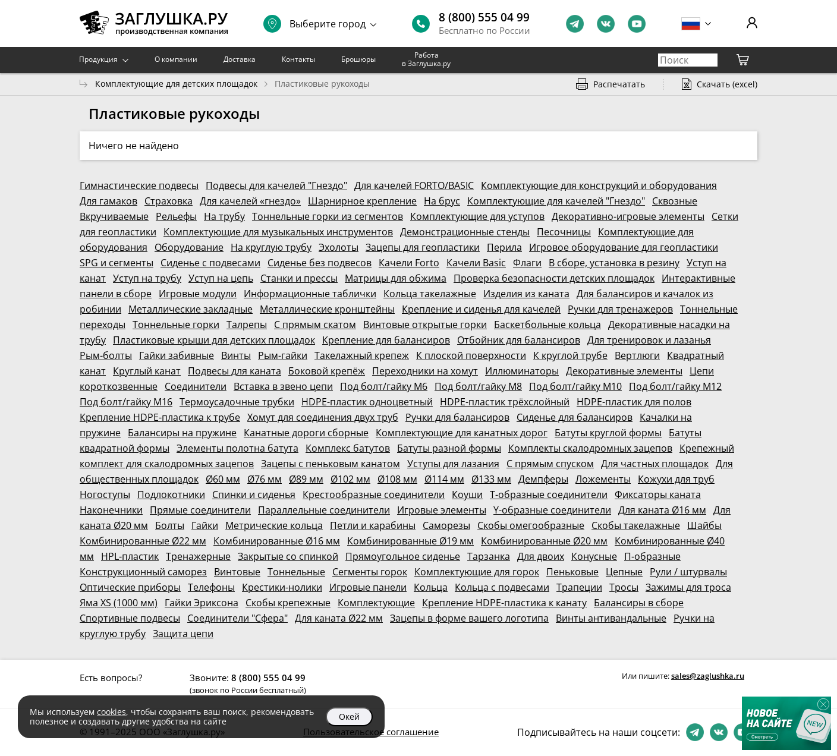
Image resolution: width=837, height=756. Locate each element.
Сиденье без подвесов (320, 262)
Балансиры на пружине (182, 432)
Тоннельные (296, 571)
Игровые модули (198, 293)
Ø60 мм (223, 479)
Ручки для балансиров (457, 417)
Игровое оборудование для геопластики (623, 247)
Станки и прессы (299, 278)
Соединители (195, 386)
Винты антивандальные (611, 618)
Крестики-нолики (282, 587)
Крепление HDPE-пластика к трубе (160, 417)
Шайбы (704, 525)
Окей (349, 716)
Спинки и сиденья (253, 494)
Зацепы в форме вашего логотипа (469, 618)
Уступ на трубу (147, 278)
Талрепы (246, 324)
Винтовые (237, 571)
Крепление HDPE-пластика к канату (504, 602)
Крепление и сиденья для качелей (481, 309)
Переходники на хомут (425, 370)
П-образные (652, 556)
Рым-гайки (282, 355)
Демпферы (543, 479)
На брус (442, 200)
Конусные (594, 556)
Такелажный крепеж (361, 355)
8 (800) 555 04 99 (484, 17)
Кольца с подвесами (502, 587)
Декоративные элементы (624, 370)
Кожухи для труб (676, 479)
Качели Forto (409, 262)
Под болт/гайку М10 (575, 386)
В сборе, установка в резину (614, 262)
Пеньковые (572, 571)
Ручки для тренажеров (620, 309)
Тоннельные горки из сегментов (327, 216)
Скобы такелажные (635, 525)
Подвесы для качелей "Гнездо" (276, 185)
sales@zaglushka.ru (707, 675)
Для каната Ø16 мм (662, 509)
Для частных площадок (655, 463)
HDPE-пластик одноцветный (367, 401)
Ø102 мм (350, 479)
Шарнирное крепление (362, 200)
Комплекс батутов (348, 448)
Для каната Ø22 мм (339, 618)
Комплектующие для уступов (477, 216)
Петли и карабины (373, 525)
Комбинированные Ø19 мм (410, 540)
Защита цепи (183, 633)
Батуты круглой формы (608, 432)
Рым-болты (106, 355)
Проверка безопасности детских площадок (554, 278)
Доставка (240, 59)
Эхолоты (338, 247)
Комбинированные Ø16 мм (276, 540)
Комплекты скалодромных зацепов (590, 448)
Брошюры (358, 59)
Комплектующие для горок (476, 571)
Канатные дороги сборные (306, 432)
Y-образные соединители (552, 509)
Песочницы (564, 231)
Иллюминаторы (522, 370)
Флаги (527, 262)
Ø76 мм (264, 479)
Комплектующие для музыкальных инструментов (278, 231)
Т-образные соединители (549, 494)
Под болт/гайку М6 (383, 386)
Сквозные (674, 200)
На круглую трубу (271, 247)
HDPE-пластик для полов (634, 401)
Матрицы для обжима (395, 278)
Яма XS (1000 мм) (119, 602)
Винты (236, 355)
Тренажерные (198, 556)
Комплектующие (376, 602)
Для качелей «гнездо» (250, 200)
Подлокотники (171, 494)
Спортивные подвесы (130, 618)
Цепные (624, 571)
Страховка (168, 200)
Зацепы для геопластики (423, 247)
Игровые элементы (441, 509)
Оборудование (189, 247)
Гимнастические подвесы (139, 185)
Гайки (204, 525)
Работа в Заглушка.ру (426, 59)
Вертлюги (637, 355)
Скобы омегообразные (530, 525)
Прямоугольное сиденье (402, 556)
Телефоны (211, 587)
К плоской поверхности (471, 355)
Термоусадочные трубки (237, 401)
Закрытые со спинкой (288, 556)
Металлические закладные (190, 309)
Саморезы (446, 525)
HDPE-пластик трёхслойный (504, 401)
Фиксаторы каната (658, 494)
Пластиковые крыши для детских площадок (214, 339)
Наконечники (111, 509)
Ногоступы (105, 494)
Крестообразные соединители (374, 494)
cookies (111, 711)
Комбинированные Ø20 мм (544, 540)
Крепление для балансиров (386, 339)
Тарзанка (488, 556)
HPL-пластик (130, 556)
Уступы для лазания (453, 463)
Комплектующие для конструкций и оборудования (599, 185)
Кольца (431, 587)
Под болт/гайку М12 (675, 386)
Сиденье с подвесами (210, 262)
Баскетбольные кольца (547, 324)
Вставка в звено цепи (283, 386)
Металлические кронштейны (327, 309)
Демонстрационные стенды (465, 231)
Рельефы (176, 216)
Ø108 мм (397, 479)
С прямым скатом (315, 324)
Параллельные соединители (324, 509)
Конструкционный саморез (143, 571)
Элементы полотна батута (237, 448)
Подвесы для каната (234, 370)
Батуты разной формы (449, 448)
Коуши (467, 494)
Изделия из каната (526, 293)
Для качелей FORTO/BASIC (414, 185)
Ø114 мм (444, 479)
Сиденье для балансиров (575, 417)
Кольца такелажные (429, 293)
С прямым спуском (550, 463)
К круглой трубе (570, 355)
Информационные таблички (310, 293)
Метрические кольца (274, 525)
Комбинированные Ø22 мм (143, 540)
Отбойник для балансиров (518, 339)
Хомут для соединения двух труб (322, 417)
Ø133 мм (491, 479)
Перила (504, 247)
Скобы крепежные (288, 602)
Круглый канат (147, 370)
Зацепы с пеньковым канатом (330, 463)
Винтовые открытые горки (425, 324)
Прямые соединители (200, 509)
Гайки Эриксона (201, 602)
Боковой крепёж (326, 370)
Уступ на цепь (220, 278)
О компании (176, 59)
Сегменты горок (369, 571)
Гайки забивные (176, 355)
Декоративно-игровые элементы (628, 216)
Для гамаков (108, 200)
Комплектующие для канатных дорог (461, 432)
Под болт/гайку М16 (126, 401)
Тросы (623, 587)
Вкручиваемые (114, 216)
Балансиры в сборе (639, 602)
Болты (169, 525)
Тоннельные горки (176, 324)
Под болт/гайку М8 (478, 386)
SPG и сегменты (116, 262)
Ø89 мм (306, 479)
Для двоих (540, 556)
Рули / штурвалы (688, 571)
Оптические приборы (130, 587)
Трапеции (579, 587)
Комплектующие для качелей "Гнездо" (556, 200)
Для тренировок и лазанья (649, 339)
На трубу (224, 216)
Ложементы (603, 479)
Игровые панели (368, 587)
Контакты (298, 59)
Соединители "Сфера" (237, 618)
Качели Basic (476, 262)
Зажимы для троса (688, 587)
